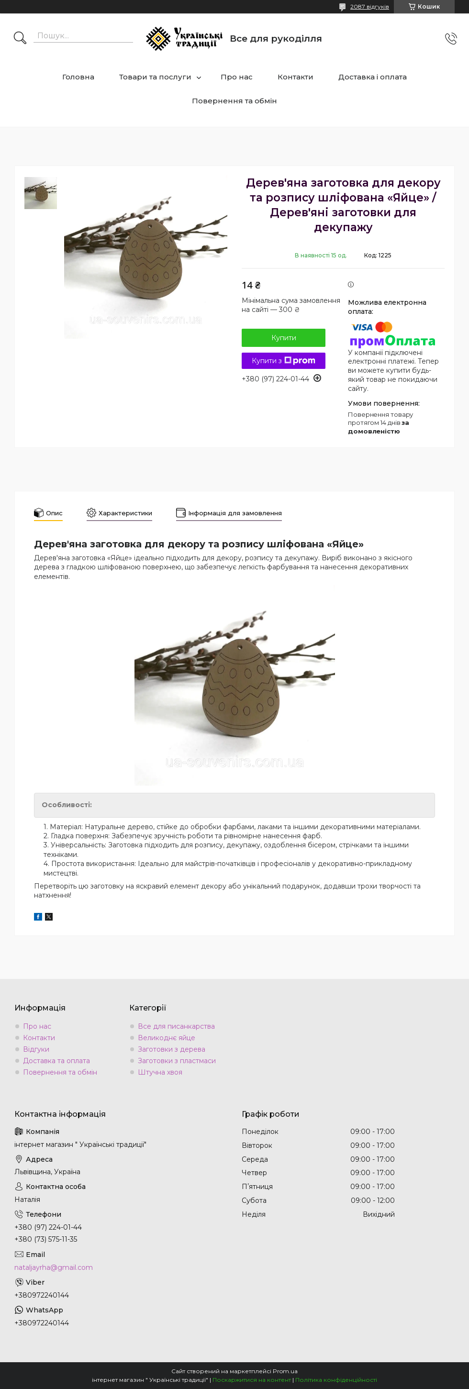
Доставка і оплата (372, 76)
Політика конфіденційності (336, 1379)
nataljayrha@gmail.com (53, 1267)
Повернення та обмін (234, 100)
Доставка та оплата (56, 1060)
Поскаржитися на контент (251, 1379)
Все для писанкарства (176, 1026)
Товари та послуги (155, 76)
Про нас (237, 76)
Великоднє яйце (166, 1037)
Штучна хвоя (160, 1072)
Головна (78, 76)
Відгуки (36, 1049)
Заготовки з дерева (171, 1049)
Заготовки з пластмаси (177, 1060)
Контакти (295, 76)
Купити (283, 337)
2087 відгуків (369, 6)
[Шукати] (20, 39)
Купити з (283, 360)
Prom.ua (285, 1371)
